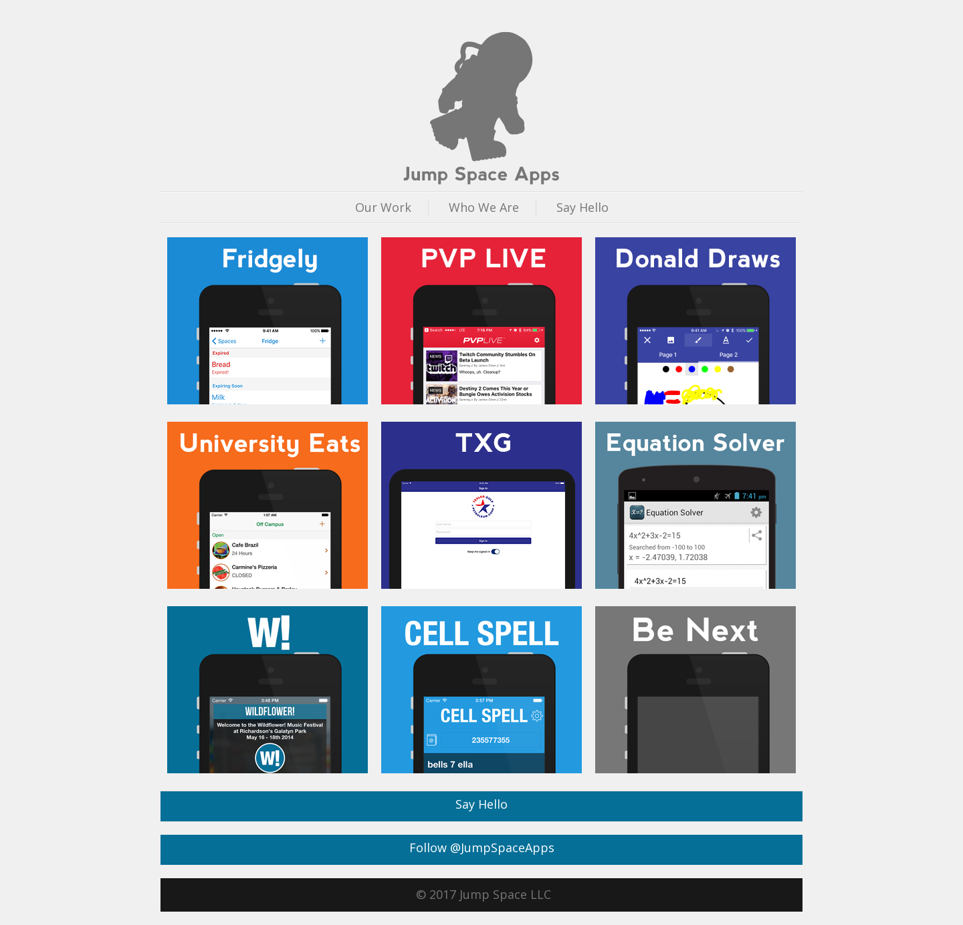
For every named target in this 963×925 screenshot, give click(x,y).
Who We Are (484, 207)
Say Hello (582, 207)
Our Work (383, 207)
